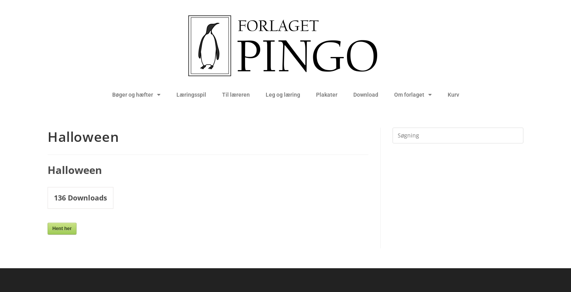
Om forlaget (413, 94)
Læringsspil (191, 95)
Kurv (453, 95)
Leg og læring (283, 95)
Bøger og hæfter (136, 94)
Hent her (62, 228)
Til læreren (236, 95)
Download (365, 95)
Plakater (326, 95)
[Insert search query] (458, 135)
